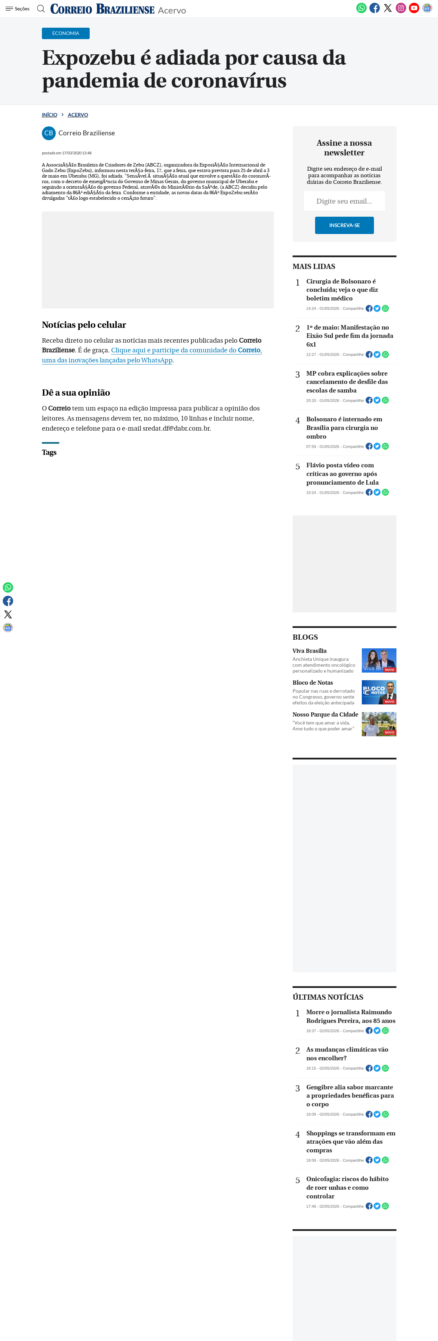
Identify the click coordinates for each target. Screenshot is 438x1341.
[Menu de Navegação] (19, 8)
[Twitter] (388, 12)
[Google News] (427, 12)
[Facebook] (374, 12)
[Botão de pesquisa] (39, 8)
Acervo (172, 9)
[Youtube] (414, 12)
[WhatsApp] (361, 12)
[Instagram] (401, 12)
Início (49, 115)
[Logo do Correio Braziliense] (102, 9)
